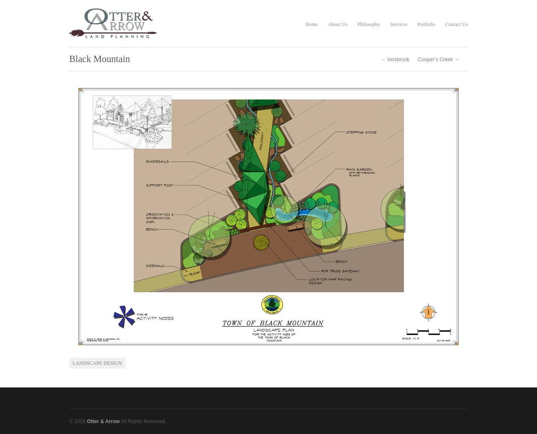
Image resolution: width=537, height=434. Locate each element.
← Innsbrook (395, 59)
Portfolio (426, 24)
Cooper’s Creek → (438, 59)
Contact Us (456, 24)
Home (311, 24)
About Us (337, 24)
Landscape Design (97, 363)
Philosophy (368, 24)
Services (398, 24)
